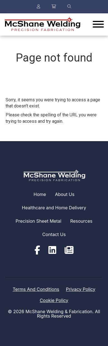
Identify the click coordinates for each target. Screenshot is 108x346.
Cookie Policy (54, 300)
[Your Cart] (54, 6)
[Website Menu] (98, 24)
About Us (64, 194)
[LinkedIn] (52, 250)
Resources (81, 221)
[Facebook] (37, 250)
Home (40, 194)
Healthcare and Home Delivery (54, 207)
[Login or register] (38, 6)
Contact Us (54, 234)
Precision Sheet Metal (38, 221)
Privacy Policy (80, 289)
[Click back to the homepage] (42, 24)
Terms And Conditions (36, 289)
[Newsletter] (69, 250)
